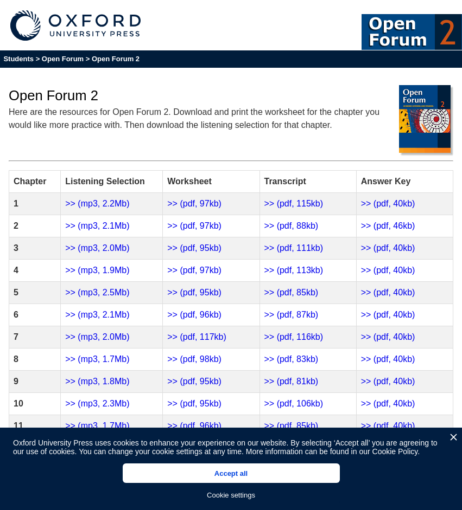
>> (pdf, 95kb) (194, 248)
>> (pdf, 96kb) (194, 314)
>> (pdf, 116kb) (294, 336)
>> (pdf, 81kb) (291, 381)
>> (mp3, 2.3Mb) (97, 403)
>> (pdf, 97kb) (194, 203)
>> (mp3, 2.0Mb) (97, 248)
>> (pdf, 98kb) (194, 359)
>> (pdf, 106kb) (294, 403)
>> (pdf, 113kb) (294, 270)
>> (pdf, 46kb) (388, 225)
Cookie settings (231, 495)
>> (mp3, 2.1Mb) (97, 225)
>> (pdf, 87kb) (291, 314)
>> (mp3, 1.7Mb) (97, 359)
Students (18, 59)
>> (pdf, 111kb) (294, 248)
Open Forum (63, 59)
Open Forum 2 (116, 59)
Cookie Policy (395, 451)
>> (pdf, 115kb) (294, 203)
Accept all (231, 473)
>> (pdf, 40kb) (388, 203)
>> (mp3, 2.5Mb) (97, 292)
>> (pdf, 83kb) (291, 359)
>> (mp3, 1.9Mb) (97, 270)
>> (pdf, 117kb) (196, 336)
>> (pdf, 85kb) (291, 292)
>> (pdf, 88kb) (291, 225)
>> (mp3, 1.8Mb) (97, 381)
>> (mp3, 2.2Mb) (97, 203)
